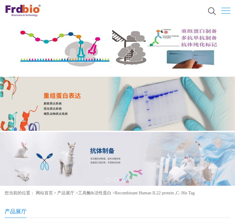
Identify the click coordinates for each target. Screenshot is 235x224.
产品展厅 (65, 193)
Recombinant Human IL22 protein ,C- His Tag (155, 193)
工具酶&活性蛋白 (94, 193)
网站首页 (44, 193)
